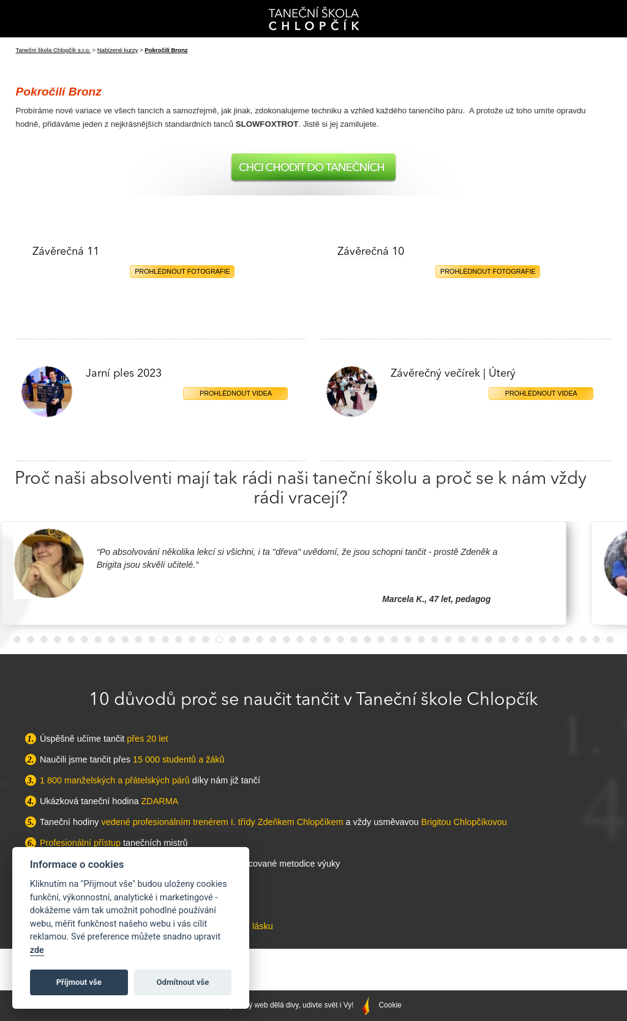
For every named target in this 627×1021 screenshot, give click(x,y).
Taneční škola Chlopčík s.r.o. (53, 50)
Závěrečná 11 (65, 251)
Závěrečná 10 (370, 251)
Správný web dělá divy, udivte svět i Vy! (297, 1005)
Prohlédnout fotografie (182, 271)
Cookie (389, 1005)
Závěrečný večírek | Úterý (453, 373)
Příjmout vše (79, 982)
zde (37, 950)
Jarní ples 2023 (124, 373)
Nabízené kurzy (117, 50)
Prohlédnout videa (236, 393)
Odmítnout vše (183, 982)
